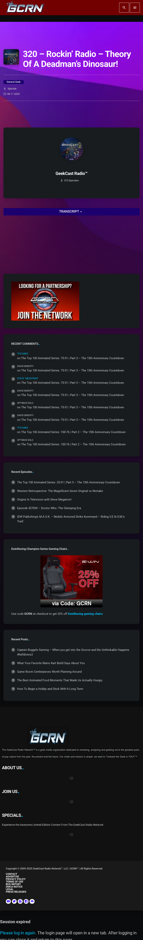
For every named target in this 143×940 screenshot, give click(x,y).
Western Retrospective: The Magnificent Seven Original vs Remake (60, 491)
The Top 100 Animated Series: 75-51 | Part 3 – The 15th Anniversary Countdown (72, 358)
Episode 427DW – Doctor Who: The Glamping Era (49, 508)
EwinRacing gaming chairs (85, 614)
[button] (71, 778)
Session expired (15, 921)
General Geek (14, 82)
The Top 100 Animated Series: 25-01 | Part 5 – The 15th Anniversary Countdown (68, 482)
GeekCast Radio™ (72, 173)
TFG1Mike (22, 353)
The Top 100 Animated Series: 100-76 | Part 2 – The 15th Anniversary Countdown (73, 432)
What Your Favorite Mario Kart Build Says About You (51, 663)
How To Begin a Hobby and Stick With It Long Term (50, 689)
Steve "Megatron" (27, 378)
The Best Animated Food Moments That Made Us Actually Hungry (59, 680)
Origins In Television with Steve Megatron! (44, 499)
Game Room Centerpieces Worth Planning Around (49, 671)
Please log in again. (18, 932)
